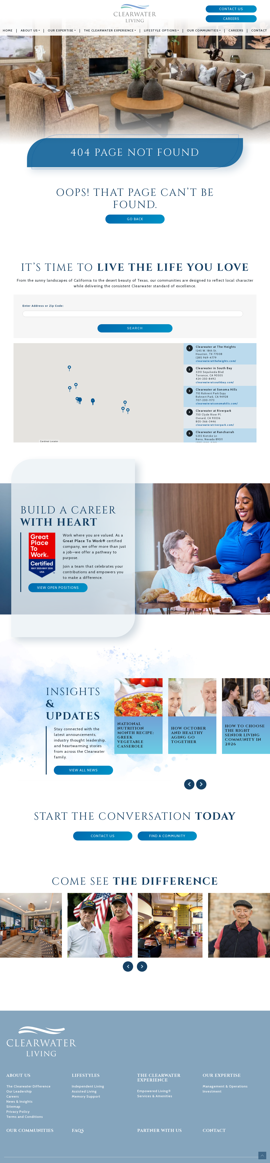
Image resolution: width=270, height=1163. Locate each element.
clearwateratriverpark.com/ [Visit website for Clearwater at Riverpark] (215, 424)
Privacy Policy (18, 1084)
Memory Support (86, 1069)
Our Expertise (61, 30)
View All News (83, 770)
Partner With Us (159, 1103)
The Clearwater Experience (109, 30)
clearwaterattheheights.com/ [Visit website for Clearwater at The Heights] (216, 360)
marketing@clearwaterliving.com (98, 1141)
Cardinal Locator (49, 441)
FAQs (78, 1103)
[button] (128, 411)
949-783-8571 (87, 1146)
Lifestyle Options (160, 30)
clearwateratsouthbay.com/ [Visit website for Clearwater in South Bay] (215, 382)
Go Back (135, 219)
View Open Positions (58, 588)
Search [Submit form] (135, 328)
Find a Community (167, 836)
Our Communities (202, 30)
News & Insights (19, 1074)
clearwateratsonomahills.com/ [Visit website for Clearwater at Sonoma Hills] (217, 403)
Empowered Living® (154, 1064)
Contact (259, 30)
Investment (212, 1064)
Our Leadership (19, 1064)
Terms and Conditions (24, 1089)
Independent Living (88, 1059)
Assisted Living (84, 1064)
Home (8, 30)
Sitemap (13, 1079)
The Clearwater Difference (28, 1059)
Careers (231, 19)
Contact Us (231, 9)
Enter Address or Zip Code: (43, 305)
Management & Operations (225, 1059)
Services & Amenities (154, 1069)
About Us (29, 30)
